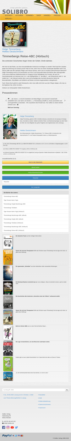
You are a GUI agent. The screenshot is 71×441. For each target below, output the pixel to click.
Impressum (41, 407)
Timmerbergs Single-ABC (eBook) (13, 219)
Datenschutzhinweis (44, 404)
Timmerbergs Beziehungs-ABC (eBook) (15, 215)
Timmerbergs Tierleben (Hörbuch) (13, 223)
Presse (57, 15)
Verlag (8, 18)
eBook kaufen (35, 167)
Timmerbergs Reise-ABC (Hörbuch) (14, 230)
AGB (40, 398)
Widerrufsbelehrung (44, 401)
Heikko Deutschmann (12, 51)
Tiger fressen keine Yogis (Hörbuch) (14, 211)
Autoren (19, 15)
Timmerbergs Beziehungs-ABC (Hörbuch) (16, 226)
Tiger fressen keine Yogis (11, 200)
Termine (30, 15)
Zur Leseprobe (35, 187)
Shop (39, 15)
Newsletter (41, 395)
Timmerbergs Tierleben (10, 207)
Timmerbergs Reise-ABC (11, 196)
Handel (47, 15)
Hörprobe (35, 178)
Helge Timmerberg (11, 49)
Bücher (9, 15)
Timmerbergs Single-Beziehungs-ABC (15, 204)
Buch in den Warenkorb (35, 162)
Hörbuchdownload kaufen (35, 172)
